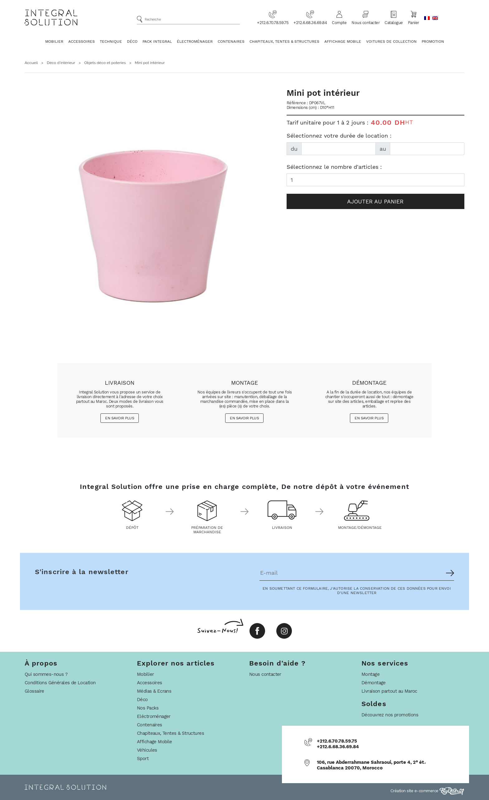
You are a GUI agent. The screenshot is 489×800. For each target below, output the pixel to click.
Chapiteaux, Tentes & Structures (284, 41)
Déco (132, 41)
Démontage (373, 682)
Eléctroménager (154, 716)
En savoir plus (119, 418)
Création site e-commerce (427, 790)
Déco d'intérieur (61, 63)
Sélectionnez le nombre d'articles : (334, 166)
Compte (339, 17)
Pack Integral (157, 41)
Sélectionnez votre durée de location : (339, 135)
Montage (370, 674)
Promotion (433, 41)
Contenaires (231, 41)
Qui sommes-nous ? (46, 674)
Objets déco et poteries (105, 63)
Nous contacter (365, 17)
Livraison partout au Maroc (389, 691)
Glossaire (34, 691)
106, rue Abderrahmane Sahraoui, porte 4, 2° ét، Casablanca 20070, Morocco (371, 765)
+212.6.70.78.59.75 (272, 17)
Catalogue (394, 17)
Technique (111, 41)
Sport (142, 758)
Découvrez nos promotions (389, 715)
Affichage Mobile (342, 41)
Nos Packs (148, 708)
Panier (413, 17)
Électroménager (195, 41)
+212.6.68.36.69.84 (310, 17)
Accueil (31, 63)
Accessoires (81, 41)
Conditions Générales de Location (60, 682)
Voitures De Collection (391, 41)
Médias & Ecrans (154, 691)
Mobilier (54, 41)
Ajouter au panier (375, 201)
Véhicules (147, 750)
